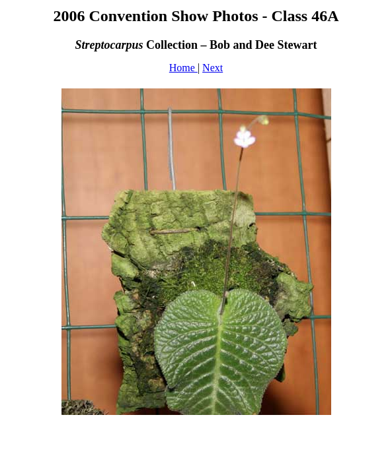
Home (183, 67)
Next (212, 67)
